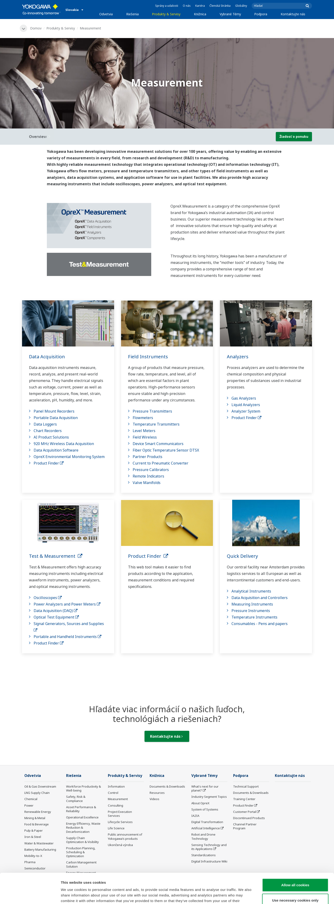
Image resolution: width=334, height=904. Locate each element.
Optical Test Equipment (56, 617)
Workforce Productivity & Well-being (83, 788)
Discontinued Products (249, 818)
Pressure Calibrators (151, 469)
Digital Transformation (207, 822)
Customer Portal (244, 812)
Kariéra (200, 6)
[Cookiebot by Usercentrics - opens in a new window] (30, 894)
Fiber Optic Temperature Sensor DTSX (166, 450)
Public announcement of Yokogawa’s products (125, 836)
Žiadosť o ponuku (293, 136)
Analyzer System (245, 411)
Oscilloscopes (48, 597)
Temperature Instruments (254, 617)
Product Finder (49, 463)
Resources (157, 793)
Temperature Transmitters (156, 424)
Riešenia (132, 14)
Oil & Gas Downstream (40, 786)
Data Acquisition (47, 356)
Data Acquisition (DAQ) (55, 610)
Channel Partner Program (245, 826)
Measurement (118, 799)
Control (113, 793)
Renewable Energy (37, 812)
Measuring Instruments (252, 604)
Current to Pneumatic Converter (160, 463)
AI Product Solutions (51, 437)
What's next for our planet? (204, 788)
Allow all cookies (295, 855)
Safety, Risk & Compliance (75, 799)
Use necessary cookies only (295, 870)
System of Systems (204, 809)
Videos (154, 799)
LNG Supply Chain (37, 793)
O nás (187, 6)
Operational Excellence (82, 817)
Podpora (260, 14)
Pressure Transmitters (152, 411)
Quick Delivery (242, 556)
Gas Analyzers (243, 398)
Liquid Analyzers (245, 404)
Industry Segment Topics (209, 797)
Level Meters (144, 430)
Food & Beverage (36, 824)
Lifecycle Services (120, 822)
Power (28, 805)
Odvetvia (106, 14)
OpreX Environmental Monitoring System (69, 456)
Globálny (241, 6)
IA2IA (195, 816)
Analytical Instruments (251, 591)
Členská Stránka (220, 6)
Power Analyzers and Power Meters (67, 604)
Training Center (244, 799)
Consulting (115, 805)
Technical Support (246, 786)
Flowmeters (143, 417)
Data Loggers (45, 424)
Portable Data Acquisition (56, 417)
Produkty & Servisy (166, 14)
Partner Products (147, 456)
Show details (243, 895)
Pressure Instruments (250, 610)
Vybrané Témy (230, 14)
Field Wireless (145, 437)
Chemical (30, 799)
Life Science (116, 828)
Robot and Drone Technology (203, 836)
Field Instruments (148, 356)
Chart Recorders (48, 430)
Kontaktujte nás (293, 14)
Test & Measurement (55, 556)
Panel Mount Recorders (54, 411)
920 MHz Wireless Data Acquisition (64, 443)
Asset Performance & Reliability (81, 809)
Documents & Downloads (167, 786)
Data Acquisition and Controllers (259, 597)
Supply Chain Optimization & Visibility (82, 840)
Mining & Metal (34, 818)
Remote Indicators (148, 476)
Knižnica (200, 14)
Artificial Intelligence (205, 828)
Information (116, 786)
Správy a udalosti (166, 6)
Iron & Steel (32, 837)
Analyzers (237, 356)
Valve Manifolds (147, 482)
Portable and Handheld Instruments (67, 636)
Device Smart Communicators (158, 443)
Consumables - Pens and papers (259, 623)
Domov (36, 28)
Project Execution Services (120, 814)
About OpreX (200, 803)
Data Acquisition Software (56, 450)
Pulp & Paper (33, 830)
